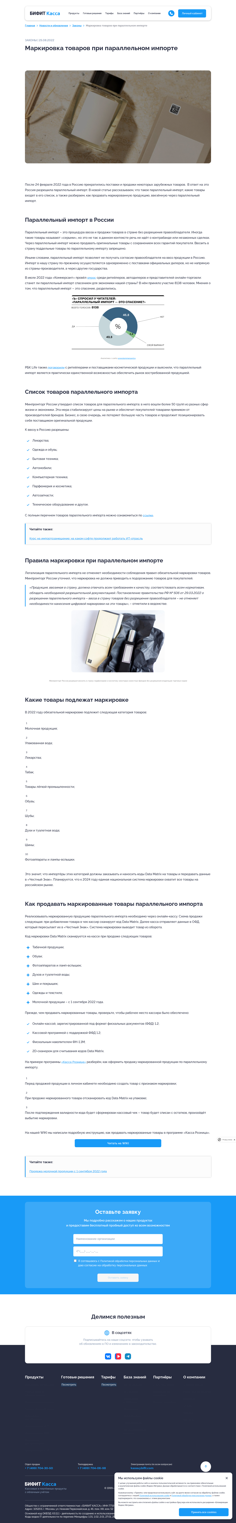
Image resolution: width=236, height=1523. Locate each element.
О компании (154, 13)
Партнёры (139, 13)
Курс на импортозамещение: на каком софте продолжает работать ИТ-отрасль (88, 538)
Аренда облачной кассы (39, 1409)
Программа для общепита (33, 1418)
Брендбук (189, 1399)
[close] (234, 1140)
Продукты (74, 13)
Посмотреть (68, 1385)
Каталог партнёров (164, 1402)
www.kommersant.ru (127, 358)
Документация (132, 1416)
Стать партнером (163, 1385)
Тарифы (109, 13)
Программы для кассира (39, 1385)
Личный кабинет (192, 13)
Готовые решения (92, 13)
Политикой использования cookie (154, 1496)
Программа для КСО (37, 1426)
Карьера (188, 1413)
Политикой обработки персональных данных (131, 1261)
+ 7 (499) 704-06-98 (93, 1469)
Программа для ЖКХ (37, 1433)
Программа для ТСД (37, 1451)
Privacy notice (227, 1140)
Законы (77, 25)
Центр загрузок (132, 1385)
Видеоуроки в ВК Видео (130, 1401)
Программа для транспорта (34, 1442)
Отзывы (187, 1406)
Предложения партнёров (161, 1394)
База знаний (123, 13)
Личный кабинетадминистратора (35, 1394)
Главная (30, 25)
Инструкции (130, 1392)
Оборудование (132, 1423)
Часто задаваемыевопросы (134, 1432)
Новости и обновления (53, 25)
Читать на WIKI (118, 1143)
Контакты (188, 1420)
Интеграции (130, 1409)
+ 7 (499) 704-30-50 (39, 1469)
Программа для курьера (39, 1402)
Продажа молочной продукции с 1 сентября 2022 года (70, 1171)
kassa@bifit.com (144, 1469)
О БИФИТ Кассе (193, 1385)
